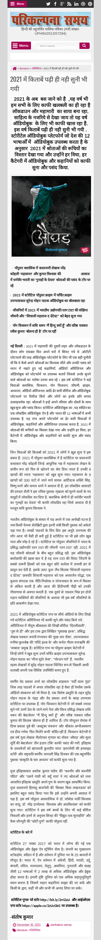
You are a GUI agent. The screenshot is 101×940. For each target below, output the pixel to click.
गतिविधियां (34, 930)
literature (22, 930)
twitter (48, 4)
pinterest (90, 4)
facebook (55, 4)
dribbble (83, 4)
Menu (20, 3)
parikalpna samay (61, 924)
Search (84, 45)
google (62, 4)
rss (69, 4)
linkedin (76, 4)
